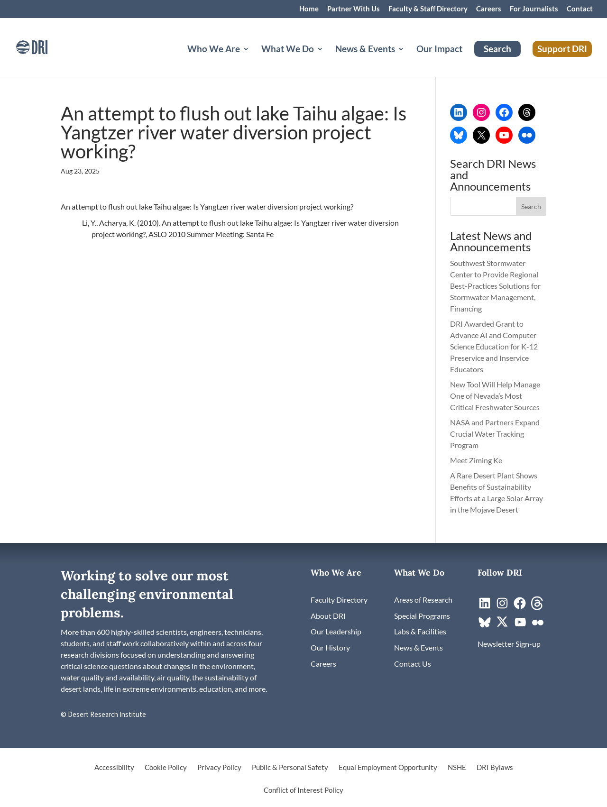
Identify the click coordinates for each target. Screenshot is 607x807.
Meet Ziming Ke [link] (477, 460)
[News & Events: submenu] (408, 60)
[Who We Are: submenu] (253, 60)
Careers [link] (488, 9)
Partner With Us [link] (353, 9)
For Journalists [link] (534, 9)
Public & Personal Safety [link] (290, 767)
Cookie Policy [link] (166, 767)
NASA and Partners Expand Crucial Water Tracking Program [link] (495, 433)
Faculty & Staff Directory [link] (428, 9)
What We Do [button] (287, 50)
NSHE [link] (457, 767)
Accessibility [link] (114, 767)
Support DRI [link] (562, 48)
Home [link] (309, 9)
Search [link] (497, 48)
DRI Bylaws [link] (495, 767)
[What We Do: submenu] (327, 60)
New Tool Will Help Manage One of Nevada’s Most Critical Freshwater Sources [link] (495, 396)
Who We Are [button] (213, 50)
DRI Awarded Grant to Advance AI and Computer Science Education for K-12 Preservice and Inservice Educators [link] (494, 346)
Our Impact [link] (439, 50)
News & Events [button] (365, 50)
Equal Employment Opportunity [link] (388, 767)
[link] (45, 46)
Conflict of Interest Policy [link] (303, 790)
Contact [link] (580, 9)
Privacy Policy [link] (219, 767)
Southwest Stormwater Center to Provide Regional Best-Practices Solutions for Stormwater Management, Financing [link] (495, 285)
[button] (531, 206)
